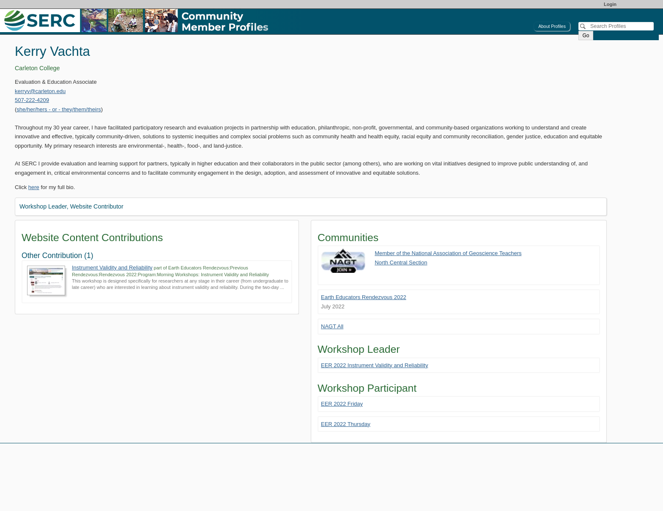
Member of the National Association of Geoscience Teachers (448, 253)
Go (585, 35)
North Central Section (401, 262)
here (33, 187)
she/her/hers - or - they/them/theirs (58, 109)
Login (610, 4)
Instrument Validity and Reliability (112, 267)
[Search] (616, 26)
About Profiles (552, 26)
